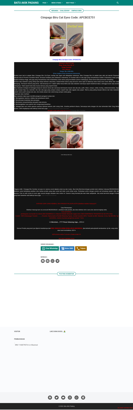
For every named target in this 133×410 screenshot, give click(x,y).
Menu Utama (56, 3)
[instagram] (70, 398)
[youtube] (63, 398)
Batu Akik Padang (26, 2)
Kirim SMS (81, 249)
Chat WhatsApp (63, 249)
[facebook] (56, 261)
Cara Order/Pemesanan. (49, 195)
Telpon (95, 249)
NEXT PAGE (70, 3)
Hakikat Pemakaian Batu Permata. (58, 109)
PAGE (44, 3)
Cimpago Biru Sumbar (78, 111)
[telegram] (70, 261)
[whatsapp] (66, 261)
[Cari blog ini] (117, 3)
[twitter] (61, 261)
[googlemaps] (83, 398)
